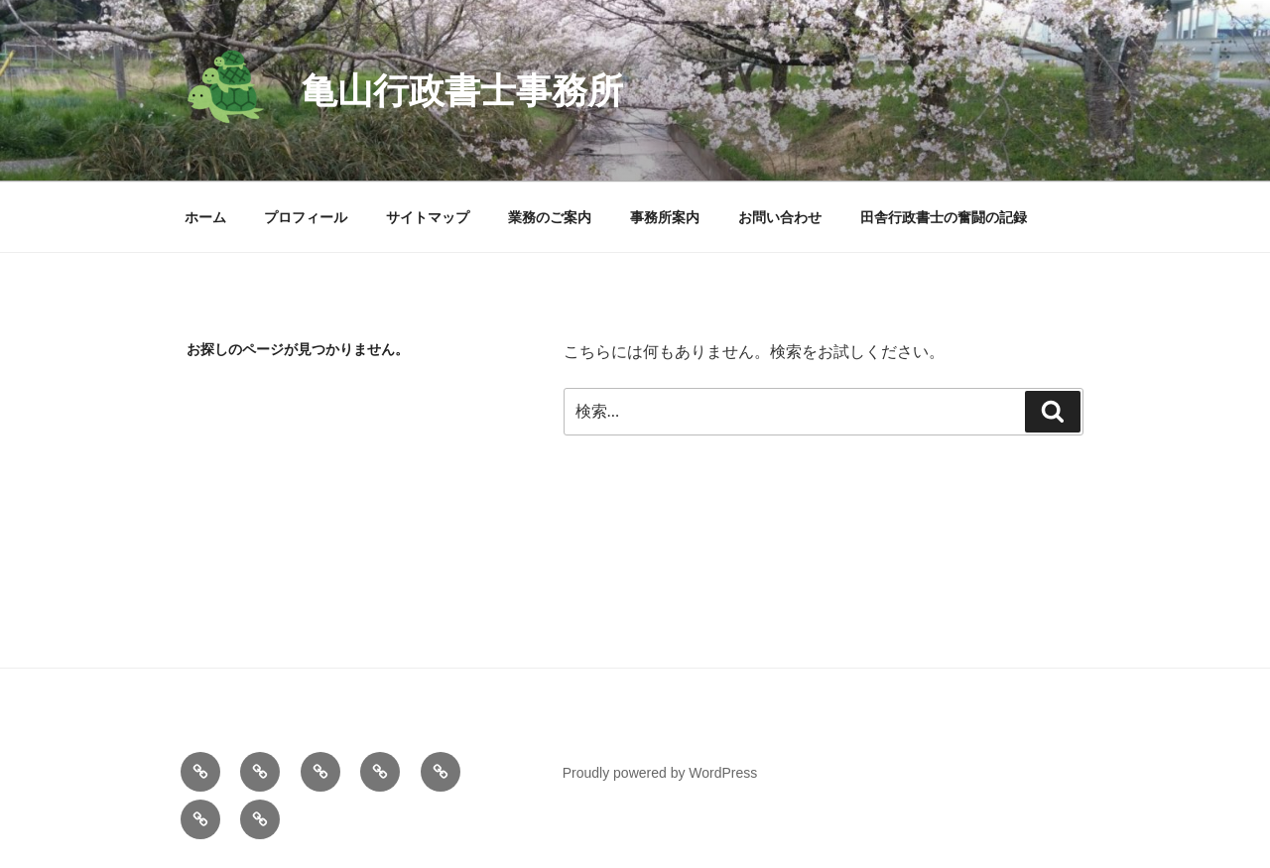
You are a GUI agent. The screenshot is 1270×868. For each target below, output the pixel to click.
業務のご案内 (549, 217)
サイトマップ (427, 217)
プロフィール (305, 217)
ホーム (205, 217)
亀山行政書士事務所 (462, 90)
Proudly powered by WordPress (660, 773)
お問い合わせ (780, 217)
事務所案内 (664, 217)
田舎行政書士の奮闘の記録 (943, 217)
